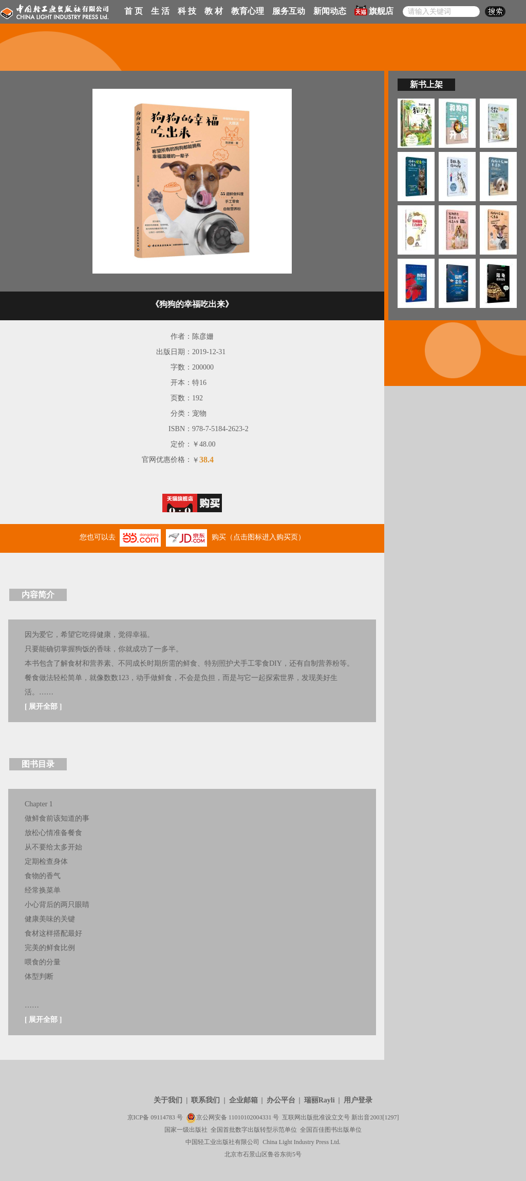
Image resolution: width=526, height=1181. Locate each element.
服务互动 (288, 11)
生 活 (160, 11)
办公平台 (281, 1100)
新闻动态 (329, 11)
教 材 (213, 11)
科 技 (187, 11)
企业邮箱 (243, 1100)
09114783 (163, 1117)
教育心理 (247, 11)
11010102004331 (250, 1117)
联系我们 (205, 1100)
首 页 (133, 11)
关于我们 (168, 1100)
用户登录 (358, 1100)
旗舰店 (373, 10)
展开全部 (43, 706)
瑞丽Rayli (319, 1100)
